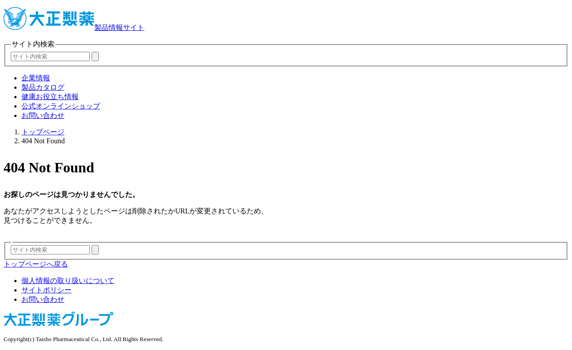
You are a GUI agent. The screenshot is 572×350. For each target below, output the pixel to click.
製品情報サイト (74, 27)
